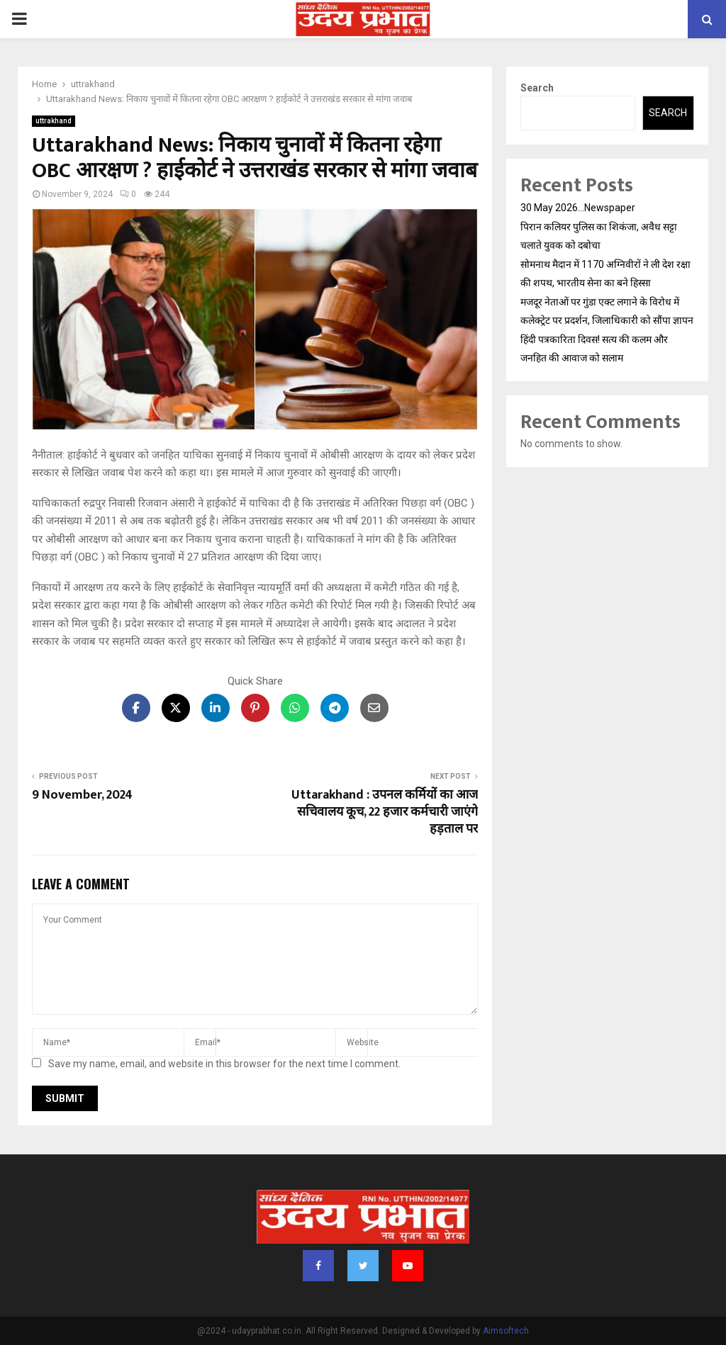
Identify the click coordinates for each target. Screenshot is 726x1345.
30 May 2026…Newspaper (577, 207)
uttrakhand (53, 121)
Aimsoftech (506, 1331)
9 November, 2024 (82, 795)
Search (537, 88)
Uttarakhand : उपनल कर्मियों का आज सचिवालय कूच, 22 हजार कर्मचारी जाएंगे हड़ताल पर (384, 812)
